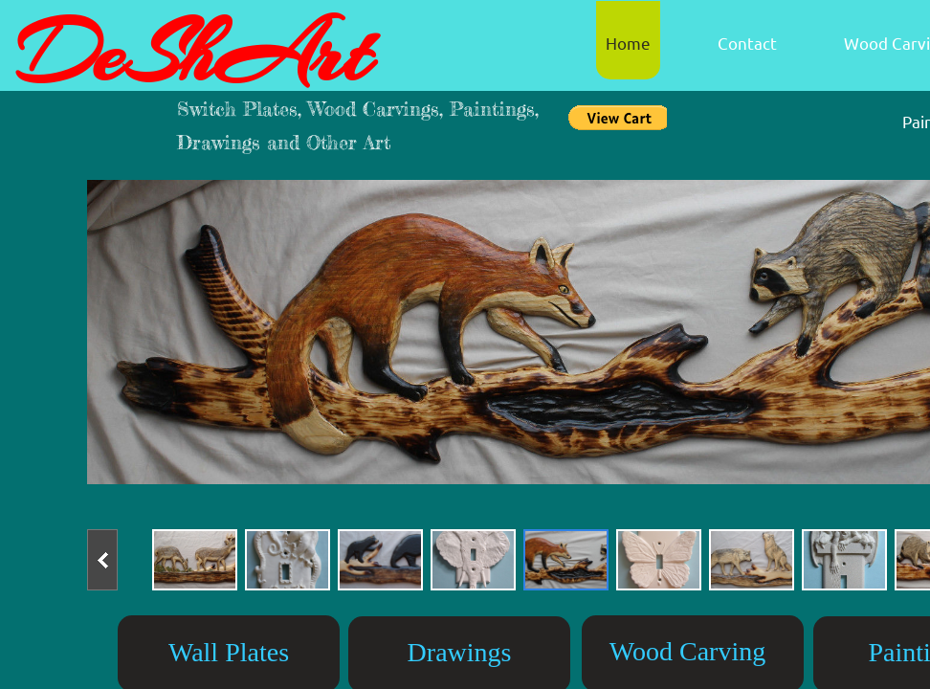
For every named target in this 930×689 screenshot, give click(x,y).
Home (628, 43)
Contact (747, 43)
